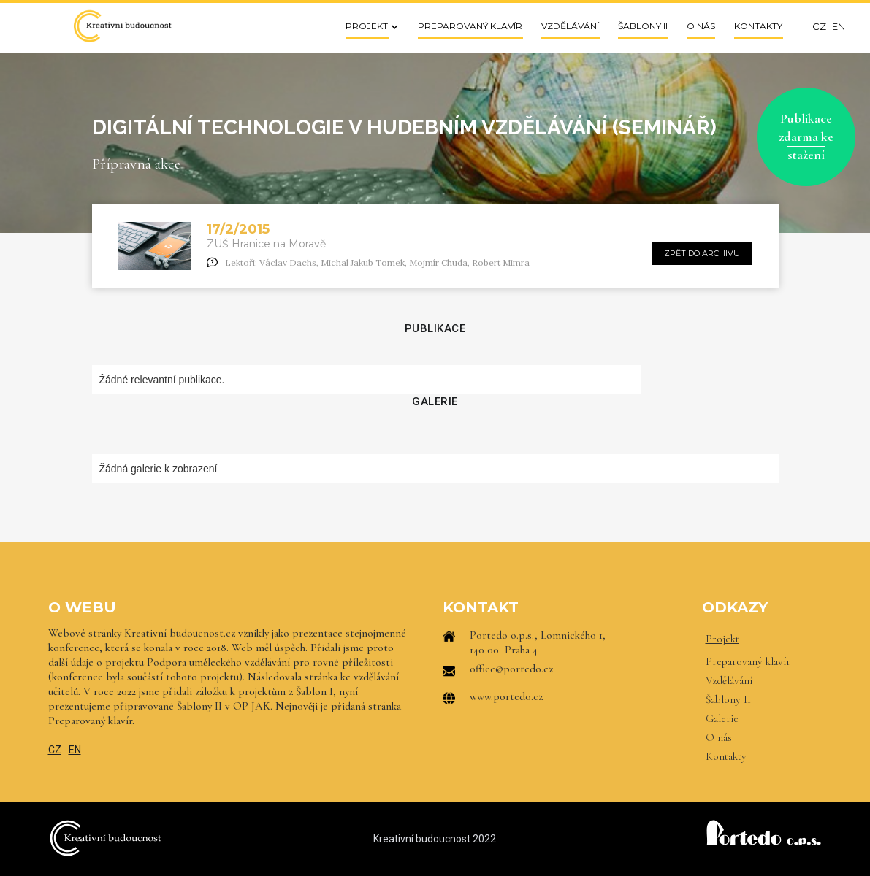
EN (75, 750)
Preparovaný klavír (748, 661)
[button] (367, 26)
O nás (719, 737)
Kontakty (726, 756)
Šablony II (728, 699)
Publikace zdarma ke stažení (806, 136)
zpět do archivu (702, 253)
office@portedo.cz (511, 668)
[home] (122, 26)
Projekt (722, 638)
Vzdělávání (729, 680)
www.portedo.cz (506, 696)
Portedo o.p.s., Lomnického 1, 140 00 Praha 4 (538, 642)
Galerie (722, 718)
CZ (54, 750)
